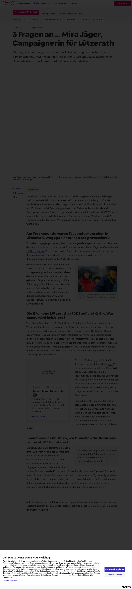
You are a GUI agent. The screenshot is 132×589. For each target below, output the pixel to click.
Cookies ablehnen (115, 575)
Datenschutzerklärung (80, 575)
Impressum (7, 577)
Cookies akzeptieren (114, 569)
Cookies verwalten (10, 580)
